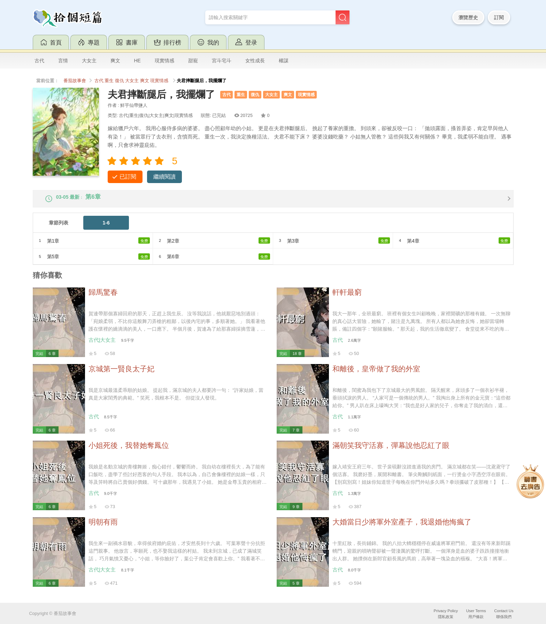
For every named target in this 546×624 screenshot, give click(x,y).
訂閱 (499, 17)
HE (137, 60)
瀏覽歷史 (468, 17)
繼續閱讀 (164, 177)
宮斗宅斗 (221, 60)
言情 (63, 60)
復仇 (119, 80)
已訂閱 (128, 177)
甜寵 (193, 60)
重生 (109, 80)
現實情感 (164, 60)
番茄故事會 (74, 80)
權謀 (284, 60)
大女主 (89, 60)
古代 (39, 60)
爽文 (115, 60)
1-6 (106, 228)
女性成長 (255, 60)
